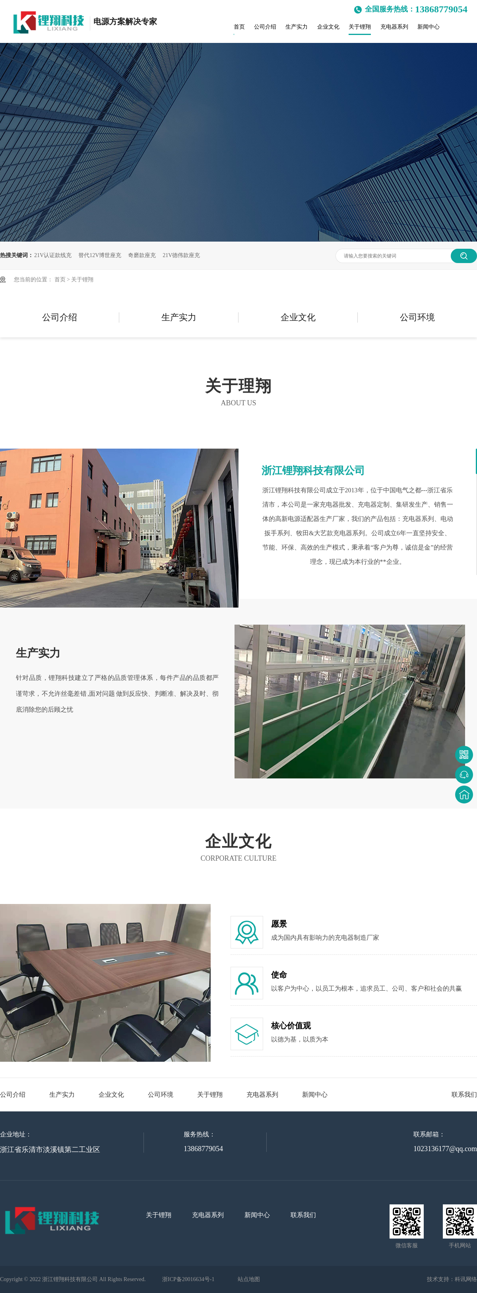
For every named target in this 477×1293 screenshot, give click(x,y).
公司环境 (417, 317)
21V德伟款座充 (181, 255)
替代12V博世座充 (99, 255)
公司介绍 (265, 27)
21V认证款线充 (53, 255)
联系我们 (464, 1094)
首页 (239, 27)
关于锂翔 (360, 27)
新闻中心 (428, 27)
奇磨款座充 (142, 255)
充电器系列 (394, 27)
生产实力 (296, 27)
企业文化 (328, 27)
